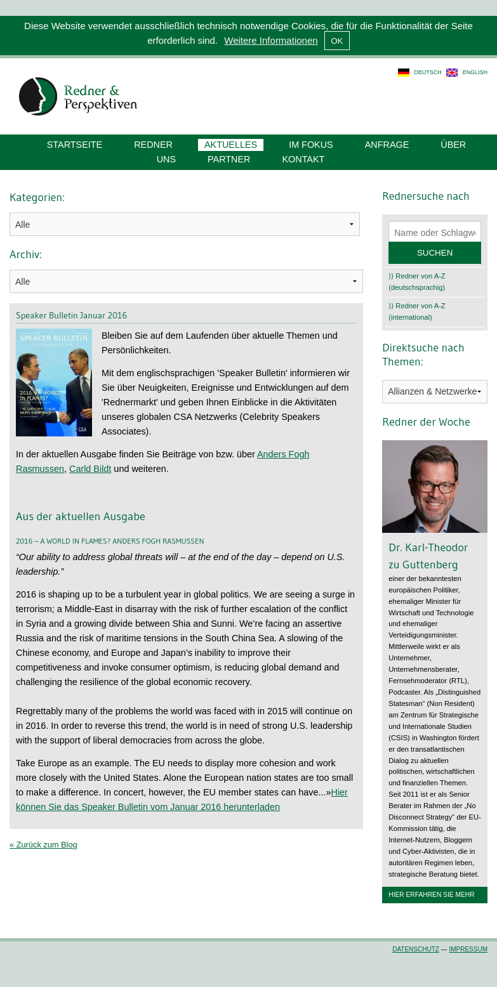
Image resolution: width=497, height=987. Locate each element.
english (475, 72)
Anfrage (387, 145)
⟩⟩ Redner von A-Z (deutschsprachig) (416, 281)
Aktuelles (230, 145)
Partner (229, 159)
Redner (153, 145)
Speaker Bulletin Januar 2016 (71, 315)
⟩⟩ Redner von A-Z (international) (416, 311)
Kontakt (303, 159)
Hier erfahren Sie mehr (431, 894)
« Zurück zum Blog (43, 844)
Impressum (468, 949)
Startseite (74, 145)
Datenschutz (415, 949)
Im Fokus (311, 145)
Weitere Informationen (270, 40)
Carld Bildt (90, 469)
